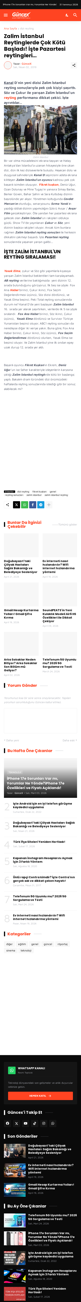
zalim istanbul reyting (56, 495)
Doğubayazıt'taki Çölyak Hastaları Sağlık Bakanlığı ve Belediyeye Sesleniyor (20, 566)
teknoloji (26, 950)
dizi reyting (27, 28)
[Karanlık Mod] (67, 15)
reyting (10, 98)
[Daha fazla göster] (48, 504)
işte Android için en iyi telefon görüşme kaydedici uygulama (42, 805)
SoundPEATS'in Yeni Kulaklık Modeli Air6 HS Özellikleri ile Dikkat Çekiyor (59, 615)
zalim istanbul (34, 495)
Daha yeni (12, 740)
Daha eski (69, 740)
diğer (9, 944)
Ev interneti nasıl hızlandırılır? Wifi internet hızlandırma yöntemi (58, 566)
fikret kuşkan (40, 491)
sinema (10, 950)
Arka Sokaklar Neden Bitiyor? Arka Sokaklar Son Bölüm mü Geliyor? (20, 665)
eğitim (22, 944)
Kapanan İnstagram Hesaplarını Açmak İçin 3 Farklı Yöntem (43, 859)
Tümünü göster (67, 524)
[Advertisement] (40, 442)
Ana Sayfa (10, 28)
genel (53, 491)
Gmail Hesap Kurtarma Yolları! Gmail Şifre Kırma (21, 613)
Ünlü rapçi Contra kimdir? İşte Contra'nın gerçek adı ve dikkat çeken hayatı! (44, 879)
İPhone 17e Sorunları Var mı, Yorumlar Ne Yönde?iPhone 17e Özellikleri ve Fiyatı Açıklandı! (51, 1236)
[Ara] (76, 15)
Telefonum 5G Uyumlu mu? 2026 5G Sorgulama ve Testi (59, 663)
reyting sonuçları (14, 495)
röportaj (63, 944)
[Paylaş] (74, 65)
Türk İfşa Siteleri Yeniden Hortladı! (39, 842)
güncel (48, 944)
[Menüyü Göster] (5, 15)
